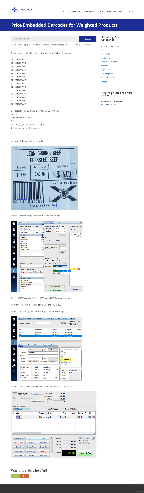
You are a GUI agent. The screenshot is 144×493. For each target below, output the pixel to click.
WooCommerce (107, 77)
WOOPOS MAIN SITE (71, 11)
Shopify (104, 81)
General (104, 50)
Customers (105, 58)
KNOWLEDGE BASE (115, 11)
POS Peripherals (107, 73)
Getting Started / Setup (110, 46)
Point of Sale (106, 54)
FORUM (130, 11)
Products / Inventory (109, 62)
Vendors (104, 66)
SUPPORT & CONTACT (93, 11)
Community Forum (108, 104)
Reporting (105, 69)
